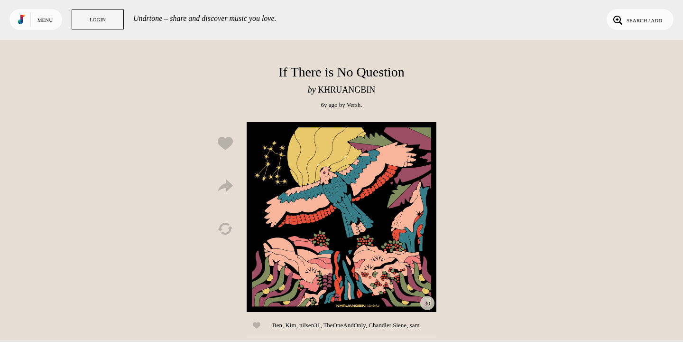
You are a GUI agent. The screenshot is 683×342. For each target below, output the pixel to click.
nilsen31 (309, 325)
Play (341, 217)
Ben (277, 325)
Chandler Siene (387, 325)
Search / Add (636, 19)
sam (415, 325)
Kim (290, 325)
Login (98, 19)
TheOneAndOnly (344, 325)
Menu (45, 20)
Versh (354, 104)
